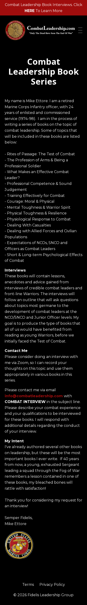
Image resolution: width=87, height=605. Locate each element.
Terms (28, 584)
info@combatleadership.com (34, 396)
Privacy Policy (52, 584)
